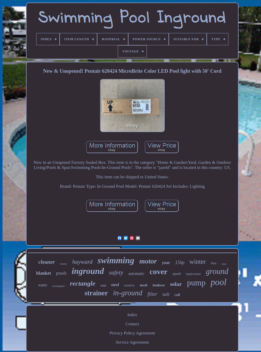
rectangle (82, 283)
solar (176, 284)
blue (213, 263)
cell (177, 295)
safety (116, 272)
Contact (132, 323)
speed (177, 274)
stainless (129, 285)
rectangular (58, 285)
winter (197, 261)
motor (148, 261)
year (166, 262)
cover (158, 271)
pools (61, 273)
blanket (43, 273)
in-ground (127, 293)
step (224, 263)
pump (196, 282)
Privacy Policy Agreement (132, 333)
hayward (82, 262)
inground (88, 271)
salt (165, 294)
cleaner (46, 262)
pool (218, 282)
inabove (159, 285)
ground (217, 271)
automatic (136, 273)
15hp (179, 262)
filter (152, 294)
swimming (116, 260)
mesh (143, 285)
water (42, 285)
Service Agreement (132, 342)
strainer (96, 293)
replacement (193, 274)
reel (103, 285)
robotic (63, 263)
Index (132, 314)
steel (115, 284)
